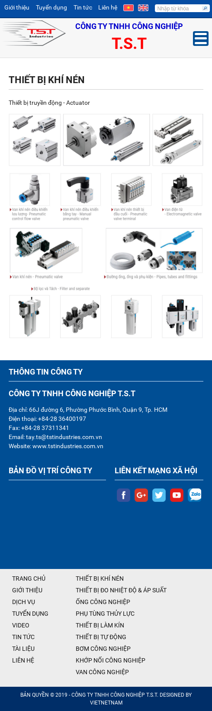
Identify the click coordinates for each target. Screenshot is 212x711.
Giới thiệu (16, 7)
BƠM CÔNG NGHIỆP (103, 648)
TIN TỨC (23, 636)
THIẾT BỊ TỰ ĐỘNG (101, 636)
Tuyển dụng (51, 7)
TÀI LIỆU (23, 648)
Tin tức (83, 7)
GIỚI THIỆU (27, 590)
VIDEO (20, 625)
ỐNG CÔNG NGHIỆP (103, 601)
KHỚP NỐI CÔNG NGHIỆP (110, 660)
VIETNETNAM (106, 703)
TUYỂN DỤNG (30, 613)
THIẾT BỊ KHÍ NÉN (100, 578)
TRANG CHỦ (28, 578)
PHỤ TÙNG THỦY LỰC (105, 613)
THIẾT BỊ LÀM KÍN (100, 625)
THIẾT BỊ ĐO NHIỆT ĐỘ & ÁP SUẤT (121, 590)
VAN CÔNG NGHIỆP (102, 672)
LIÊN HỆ (23, 660)
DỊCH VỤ (23, 601)
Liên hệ (107, 7)
